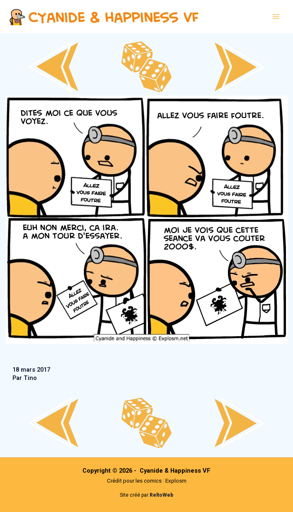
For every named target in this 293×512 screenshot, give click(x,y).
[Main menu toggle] (276, 16)
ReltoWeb (161, 495)
